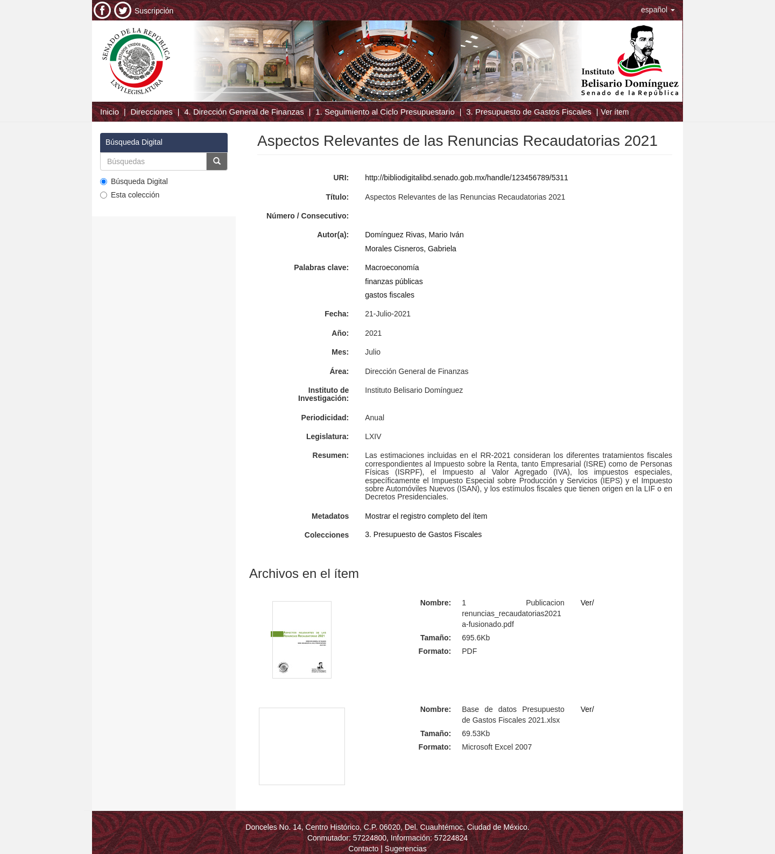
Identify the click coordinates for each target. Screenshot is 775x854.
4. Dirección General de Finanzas (244, 111)
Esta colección (129, 194)
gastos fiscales (389, 295)
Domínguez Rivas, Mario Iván (414, 234)
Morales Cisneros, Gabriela (410, 248)
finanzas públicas (393, 281)
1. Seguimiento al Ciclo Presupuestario (384, 111)
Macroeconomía (392, 267)
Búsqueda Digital (134, 181)
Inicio (109, 111)
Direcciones (151, 111)
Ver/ (587, 602)
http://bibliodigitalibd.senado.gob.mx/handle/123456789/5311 (466, 177)
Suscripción (154, 10)
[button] (658, 9)
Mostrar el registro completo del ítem (426, 516)
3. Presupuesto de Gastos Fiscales (528, 111)
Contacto (363, 848)
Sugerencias (406, 848)
